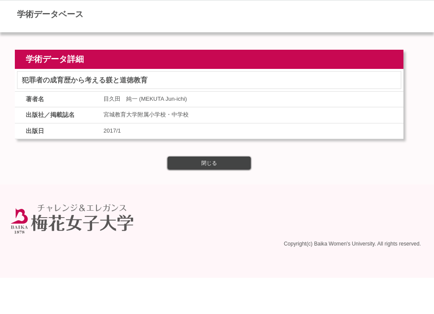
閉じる (209, 163)
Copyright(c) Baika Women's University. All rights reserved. (352, 244)
